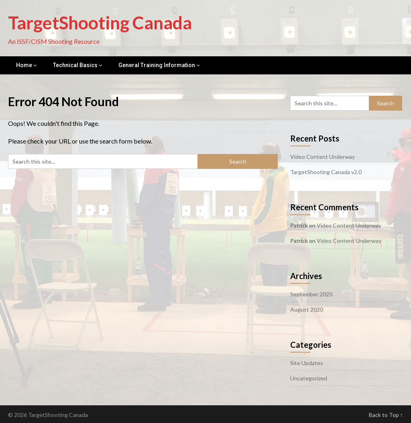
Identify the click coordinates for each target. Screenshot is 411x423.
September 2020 (311, 294)
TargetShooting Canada (100, 22)
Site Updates (306, 362)
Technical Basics (75, 65)
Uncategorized (308, 378)
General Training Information (156, 65)
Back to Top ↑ (386, 414)
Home (24, 65)
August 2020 (306, 309)
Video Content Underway (322, 156)
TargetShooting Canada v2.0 (326, 171)
